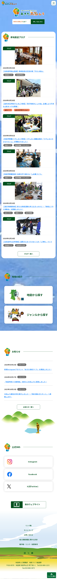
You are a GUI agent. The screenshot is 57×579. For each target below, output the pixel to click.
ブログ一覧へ (28, 254)
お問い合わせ (28, 535)
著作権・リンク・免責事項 (28, 544)
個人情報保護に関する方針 (28, 539)
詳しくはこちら (38, 22)
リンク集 (28, 525)
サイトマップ (28, 530)
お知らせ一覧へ (28, 407)
